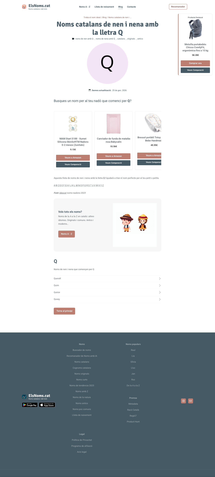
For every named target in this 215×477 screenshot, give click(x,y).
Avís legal (82, 452)
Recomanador (184, 6)
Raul (133, 350)
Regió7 (133, 415)
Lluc (133, 368)
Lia (133, 356)
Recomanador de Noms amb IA (82, 356)
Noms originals (81, 373)
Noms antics (82, 403)
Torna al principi (64, 311)
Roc (133, 379)
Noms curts (81, 379)
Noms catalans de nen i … (119, 17)
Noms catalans (81, 362)
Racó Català (133, 410)
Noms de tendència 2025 (82, 385)
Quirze (57, 292)
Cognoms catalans (82, 368)
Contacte (131, 6)
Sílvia (133, 362)
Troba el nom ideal (92, 17)
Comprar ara (195, 63)
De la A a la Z (133, 385)
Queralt (57, 278)
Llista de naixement (81, 415)
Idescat (62, 193)
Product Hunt (133, 421)
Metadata (133, 404)
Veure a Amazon (73, 157)
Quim (56, 285)
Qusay (57, 299)
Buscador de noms (82, 350)
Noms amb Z (82, 391)
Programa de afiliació (81, 446)
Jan (133, 373)
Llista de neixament (104, 6)
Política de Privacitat (82, 440)
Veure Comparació (73, 164)
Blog (120, 6)
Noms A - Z (84, 6)
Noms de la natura (82, 397)
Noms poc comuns (82, 409)
